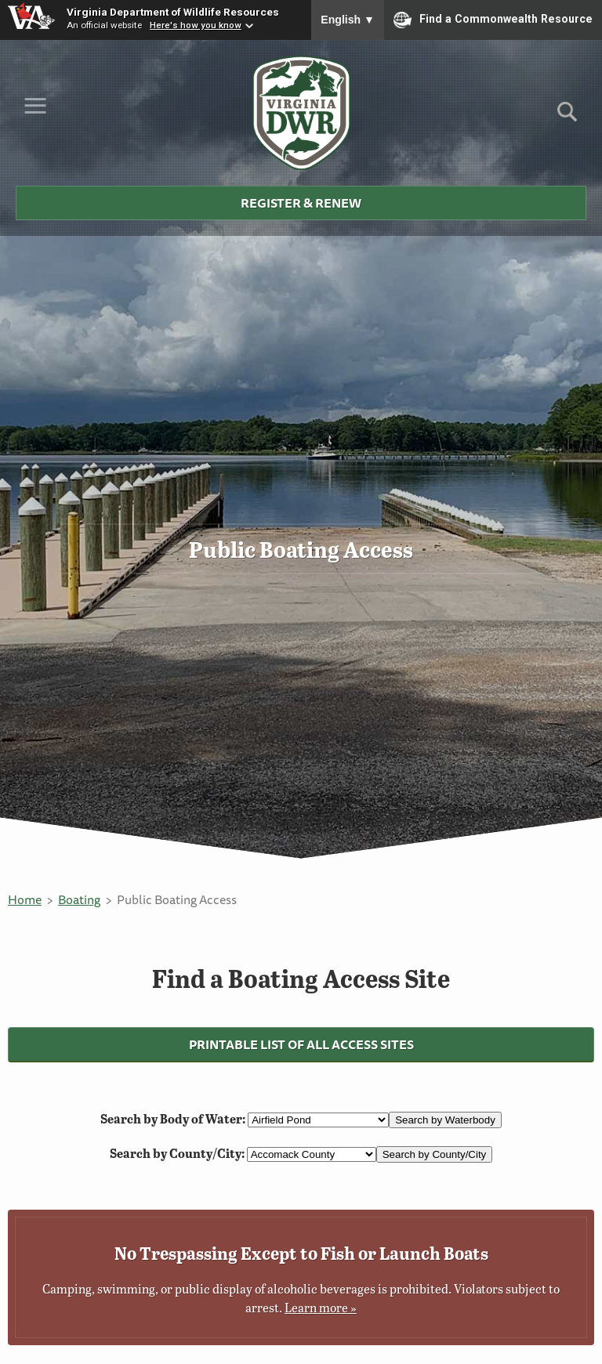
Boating (79, 899)
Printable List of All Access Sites (301, 1044)
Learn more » (321, 1307)
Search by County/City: (178, 1153)
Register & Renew (301, 203)
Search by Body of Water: (174, 1118)
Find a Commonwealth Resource (493, 19)
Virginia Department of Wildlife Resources (173, 11)
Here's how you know (195, 25)
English (348, 19)
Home (25, 899)
